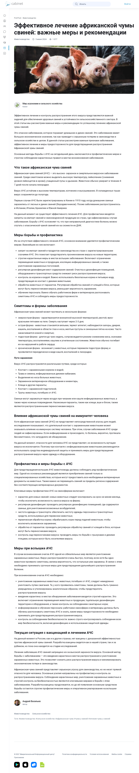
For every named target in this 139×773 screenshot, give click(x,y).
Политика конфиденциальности (74, 754)
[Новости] (4, 15)
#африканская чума (64, 719)
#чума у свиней (81, 719)
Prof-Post (17, 18)
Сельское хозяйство (41, 714)
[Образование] (4, 42)
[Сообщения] (4, 31)
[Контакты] (4, 26)
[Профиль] (4, 20)
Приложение (19, 757)
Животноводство (30, 18)
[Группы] (4, 37)
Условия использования (99, 754)
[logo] (14, 4)
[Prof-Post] (4, 48)
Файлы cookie (117, 754)
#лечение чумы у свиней (99, 719)
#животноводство (27, 719)
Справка (128, 754)
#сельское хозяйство (45, 719)
